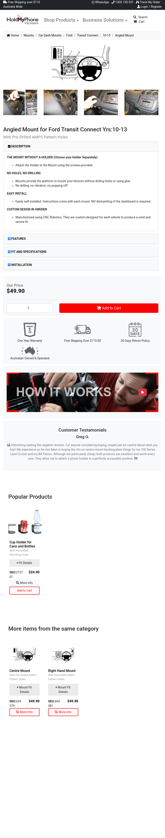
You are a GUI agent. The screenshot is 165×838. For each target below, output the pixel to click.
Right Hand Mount (61, 671)
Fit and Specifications (27, 251)
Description (19, 146)
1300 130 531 (123, 2)
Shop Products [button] (59, 20)
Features (17, 238)
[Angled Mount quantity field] (30, 308)
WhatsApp (100, 2)
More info (24, 583)
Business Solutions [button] (103, 20)
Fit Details (24, 563)
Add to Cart (109, 308)
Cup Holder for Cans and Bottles (22, 544)
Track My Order (148, 2)
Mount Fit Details (24, 690)
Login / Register (149, 6)
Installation (20, 265)
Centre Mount (19, 671)
